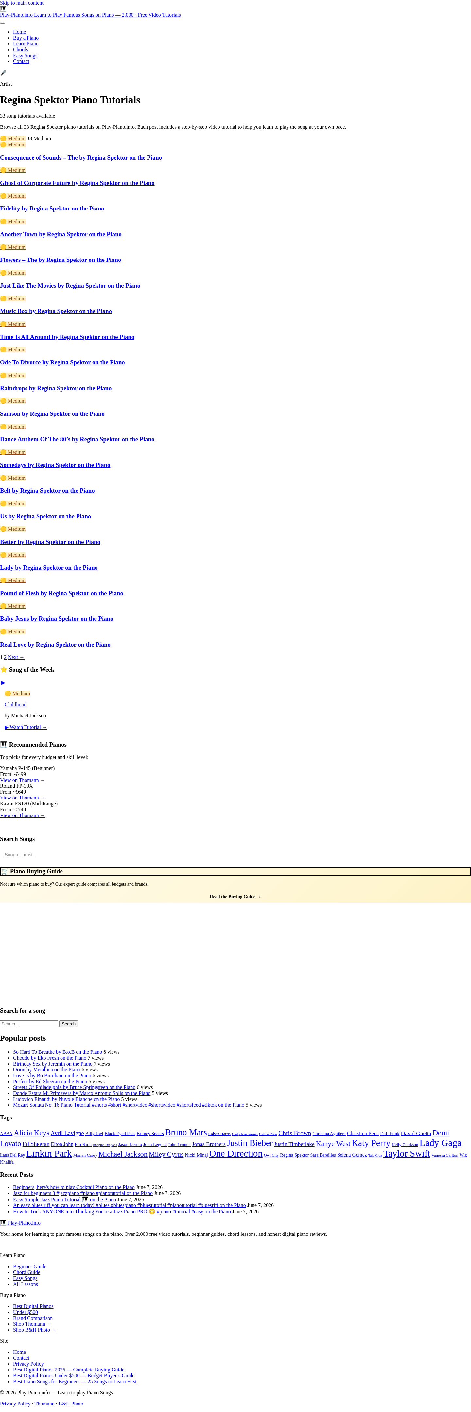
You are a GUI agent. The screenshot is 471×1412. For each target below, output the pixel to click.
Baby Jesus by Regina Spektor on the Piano (56, 618)
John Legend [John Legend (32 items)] (155, 1144)
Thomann (44, 1403)
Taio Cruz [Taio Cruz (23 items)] (375, 1155)
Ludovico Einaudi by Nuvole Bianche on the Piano (66, 1099)
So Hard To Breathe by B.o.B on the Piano (57, 1052)
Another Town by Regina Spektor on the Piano (61, 234)
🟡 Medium (13, 138)
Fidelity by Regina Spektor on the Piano (52, 208)
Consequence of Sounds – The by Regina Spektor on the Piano (81, 157)
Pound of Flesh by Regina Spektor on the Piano (61, 593)
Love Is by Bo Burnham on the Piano (52, 1075)
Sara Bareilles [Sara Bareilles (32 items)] (323, 1155)
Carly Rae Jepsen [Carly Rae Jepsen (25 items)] (245, 1134)
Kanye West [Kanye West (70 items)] (333, 1143)
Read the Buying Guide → (235, 896)
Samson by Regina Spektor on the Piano (52, 413)
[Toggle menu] (2, 23)
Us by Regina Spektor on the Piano (45, 516)
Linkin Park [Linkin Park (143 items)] (49, 1153)
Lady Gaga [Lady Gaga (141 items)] (440, 1142)
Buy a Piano (26, 38)
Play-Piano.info (90, 15)
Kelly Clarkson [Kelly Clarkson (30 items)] (405, 1144)
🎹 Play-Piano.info (20, 1223)
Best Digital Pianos (33, 1306)
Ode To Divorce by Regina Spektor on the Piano (62, 362)
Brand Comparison (33, 1318)
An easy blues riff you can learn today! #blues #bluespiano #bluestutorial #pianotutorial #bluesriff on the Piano (129, 1205)
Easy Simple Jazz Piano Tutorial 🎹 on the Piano (64, 1199)
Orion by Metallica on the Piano (46, 1069)
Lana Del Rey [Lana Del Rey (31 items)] (12, 1155)
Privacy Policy (28, 1364)
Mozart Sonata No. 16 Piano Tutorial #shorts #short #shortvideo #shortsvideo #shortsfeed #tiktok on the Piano (128, 1105)
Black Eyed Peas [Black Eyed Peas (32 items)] (120, 1133)
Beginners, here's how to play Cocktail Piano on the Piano (74, 1187)
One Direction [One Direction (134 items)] (236, 1154)
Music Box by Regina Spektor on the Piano (56, 311)
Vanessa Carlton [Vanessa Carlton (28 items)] (444, 1155)
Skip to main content (22, 3)
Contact (21, 61)
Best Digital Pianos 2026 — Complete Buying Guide (68, 1369)
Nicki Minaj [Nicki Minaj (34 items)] (196, 1155)
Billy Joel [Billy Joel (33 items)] (94, 1133)
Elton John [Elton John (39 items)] (62, 1144)
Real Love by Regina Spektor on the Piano (55, 644)
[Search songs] (235, 855)
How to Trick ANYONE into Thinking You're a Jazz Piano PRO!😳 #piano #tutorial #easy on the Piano (122, 1211)
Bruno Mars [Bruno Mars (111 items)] (186, 1132)
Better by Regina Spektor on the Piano (50, 541)
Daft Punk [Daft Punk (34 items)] (389, 1133)
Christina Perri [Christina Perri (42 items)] (363, 1133)
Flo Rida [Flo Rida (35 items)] (83, 1144)
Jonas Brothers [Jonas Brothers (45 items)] (209, 1144)
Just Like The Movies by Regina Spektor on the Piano (70, 285)
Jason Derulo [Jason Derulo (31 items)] (130, 1144)
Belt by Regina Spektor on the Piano (47, 490)
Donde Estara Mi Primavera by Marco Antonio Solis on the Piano (81, 1093)
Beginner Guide (29, 1266)
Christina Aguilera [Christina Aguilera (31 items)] (329, 1133)
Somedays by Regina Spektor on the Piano (55, 465)
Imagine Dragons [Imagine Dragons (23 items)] (105, 1145)
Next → (16, 657)
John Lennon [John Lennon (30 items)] (179, 1144)
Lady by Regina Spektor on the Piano (49, 567)
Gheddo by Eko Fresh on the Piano (49, 1058)
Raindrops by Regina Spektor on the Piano (56, 388)
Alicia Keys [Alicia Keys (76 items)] (31, 1133)
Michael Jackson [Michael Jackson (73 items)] (123, 1154)
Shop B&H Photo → (35, 1330)
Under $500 (25, 1312)
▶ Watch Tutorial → (26, 727)
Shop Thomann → (32, 1324)
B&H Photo (71, 1403)
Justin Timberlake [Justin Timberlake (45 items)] (294, 1144)
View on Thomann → (22, 780)
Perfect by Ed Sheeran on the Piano (50, 1081)
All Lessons (25, 1284)
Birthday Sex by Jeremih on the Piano (53, 1064)
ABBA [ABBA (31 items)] (6, 1133)
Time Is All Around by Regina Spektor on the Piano (67, 336)
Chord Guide (26, 1272)
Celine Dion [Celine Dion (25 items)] (268, 1134)
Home (19, 32)
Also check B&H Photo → (22, 827)
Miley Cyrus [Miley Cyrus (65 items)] (166, 1154)
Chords (20, 49)
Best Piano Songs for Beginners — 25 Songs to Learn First (75, 1381)
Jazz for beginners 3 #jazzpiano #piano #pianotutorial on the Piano (83, 1193)
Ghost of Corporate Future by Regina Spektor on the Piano (77, 182)
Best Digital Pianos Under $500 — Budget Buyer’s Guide (73, 1375)
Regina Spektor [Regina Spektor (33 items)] (294, 1155)
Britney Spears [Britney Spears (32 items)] (150, 1133)
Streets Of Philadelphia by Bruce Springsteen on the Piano (74, 1087)
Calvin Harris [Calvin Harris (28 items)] (219, 1134)
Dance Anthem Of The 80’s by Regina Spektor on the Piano (77, 439)
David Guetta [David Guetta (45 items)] (416, 1133)
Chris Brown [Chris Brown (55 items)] (294, 1133)
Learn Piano (26, 43)
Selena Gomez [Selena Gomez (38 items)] (352, 1155)
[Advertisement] (235, 952)
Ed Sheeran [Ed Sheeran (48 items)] (36, 1144)
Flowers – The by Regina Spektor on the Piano (60, 259)
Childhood (16, 704)
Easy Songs (25, 55)
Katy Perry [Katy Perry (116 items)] (371, 1143)
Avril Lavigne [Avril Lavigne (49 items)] (67, 1133)
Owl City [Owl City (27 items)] (271, 1155)
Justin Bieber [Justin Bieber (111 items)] (250, 1143)
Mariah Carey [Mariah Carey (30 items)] (85, 1155)
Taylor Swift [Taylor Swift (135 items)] (406, 1154)
